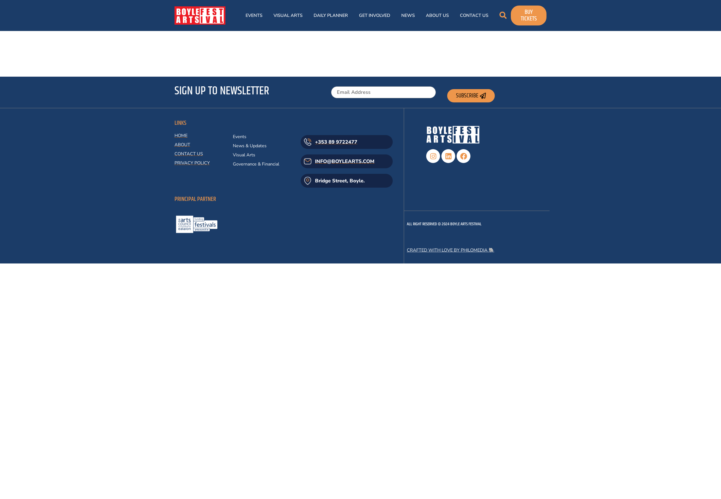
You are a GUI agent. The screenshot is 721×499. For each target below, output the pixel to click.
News (408, 15)
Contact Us (474, 15)
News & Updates (250, 146)
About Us (437, 15)
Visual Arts (288, 15)
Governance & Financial (256, 164)
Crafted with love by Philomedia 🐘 (450, 250)
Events (254, 15)
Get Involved (374, 15)
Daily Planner (331, 15)
